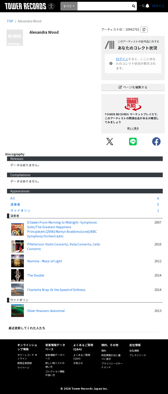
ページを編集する (133, 87)
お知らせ (78, 363)
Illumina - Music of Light (44, 261)
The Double (35, 275)
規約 (103, 350)
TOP (10, 21)
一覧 (142, 6)
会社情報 (134, 350)
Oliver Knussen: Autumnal (46, 310)
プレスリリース (137, 355)
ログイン (158, 6)
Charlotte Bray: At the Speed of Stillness (56, 289)
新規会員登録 (24, 363)
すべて (67, 6)
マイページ (23, 367)
